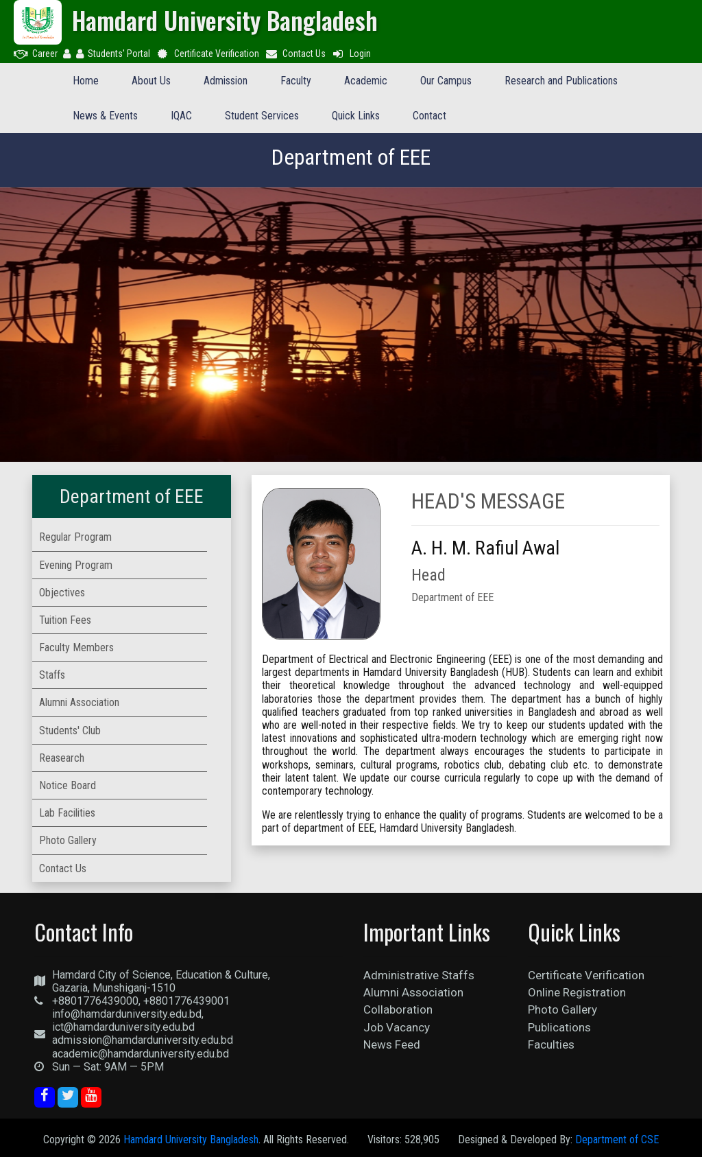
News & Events (105, 115)
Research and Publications (561, 80)
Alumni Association (413, 992)
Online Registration (577, 992)
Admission (225, 80)
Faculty (295, 80)
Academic (365, 80)
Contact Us (295, 53)
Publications (559, 1027)
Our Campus (446, 80)
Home (86, 80)
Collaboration (398, 1009)
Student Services (262, 115)
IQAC (181, 115)
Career (36, 53)
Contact (429, 115)
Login (351, 53)
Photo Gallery (562, 1009)
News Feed (391, 1044)
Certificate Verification (207, 53)
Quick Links (356, 115)
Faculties (551, 1044)
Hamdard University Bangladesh (190, 1139)
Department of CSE (617, 1139)
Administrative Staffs (418, 975)
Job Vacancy (396, 1027)
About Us (151, 80)
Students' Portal (113, 53)
